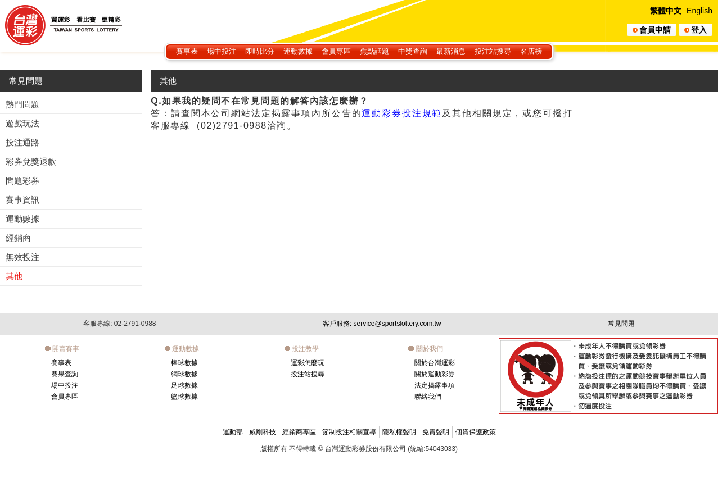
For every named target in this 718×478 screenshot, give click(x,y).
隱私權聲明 (399, 432)
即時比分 (259, 51)
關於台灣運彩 (434, 363)
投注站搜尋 (493, 51)
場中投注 (221, 51)
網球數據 (184, 374)
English (699, 10)
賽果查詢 (64, 374)
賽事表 (187, 51)
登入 (695, 29)
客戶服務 (382, 323)
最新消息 (451, 51)
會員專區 (336, 51)
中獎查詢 (412, 51)
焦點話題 (374, 51)
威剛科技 (262, 432)
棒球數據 (184, 363)
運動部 (233, 432)
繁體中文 (665, 10)
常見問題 (26, 80)
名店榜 (531, 51)
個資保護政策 (475, 432)
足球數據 (184, 385)
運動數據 (298, 51)
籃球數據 (184, 396)
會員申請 (652, 29)
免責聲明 (435, 432)
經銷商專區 (299, 432)
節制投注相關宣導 (349, 432)
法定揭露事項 (434, 385)
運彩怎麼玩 (307, 363)
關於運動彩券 (434, 374)
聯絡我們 (427, 396)
